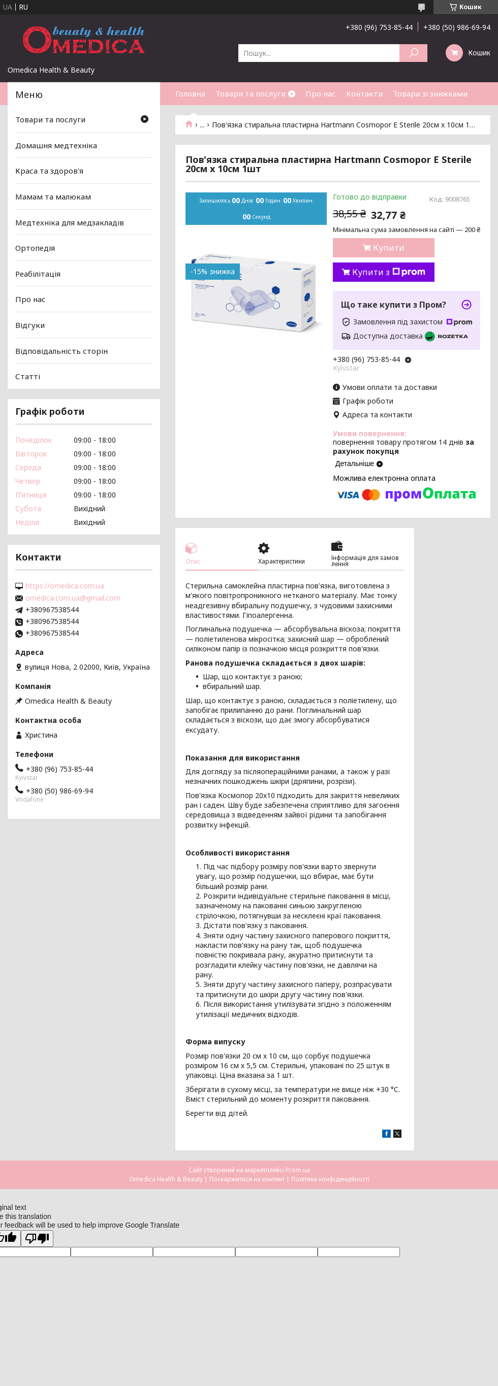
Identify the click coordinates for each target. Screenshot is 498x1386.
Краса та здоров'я (49, 171)
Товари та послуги (250, 93)
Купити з (388, 272)
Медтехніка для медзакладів (69, 222)
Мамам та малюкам (53, 196)
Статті (27, 376)
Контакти (364, 93)
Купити (388, 247)
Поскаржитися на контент (247, 1179)
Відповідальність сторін (61, 351)
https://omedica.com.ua (64, 585)
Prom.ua (298, 1170)
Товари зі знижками (430, 93)
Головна (190, 93)
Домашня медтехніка (56, 145)
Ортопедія (35, 248)
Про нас (320, 93)
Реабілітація (37, 274)
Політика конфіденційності (330, 1179)
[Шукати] (413, 53)
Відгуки (30, 325)
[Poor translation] (37, 1238)
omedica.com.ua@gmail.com (72, 598)
